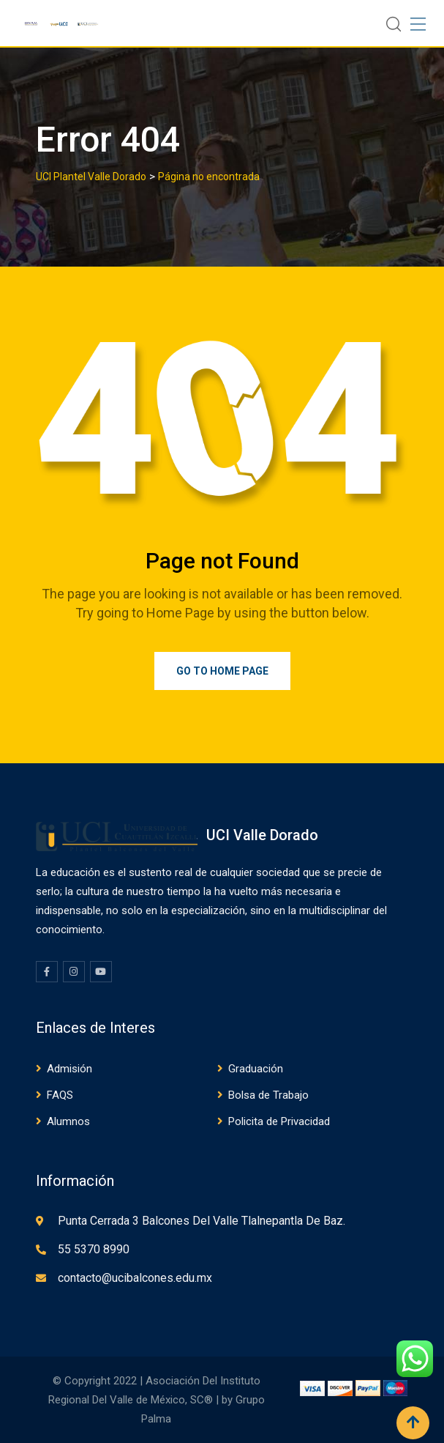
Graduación (255, 1068)
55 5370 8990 (93, 1249)
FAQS (60, 1095)
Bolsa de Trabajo (268, 1095)
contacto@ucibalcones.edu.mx (135, 1278)
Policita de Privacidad (279, 1121)
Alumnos (68, 1121)
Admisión (69, 1068)
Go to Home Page (222, 671)
